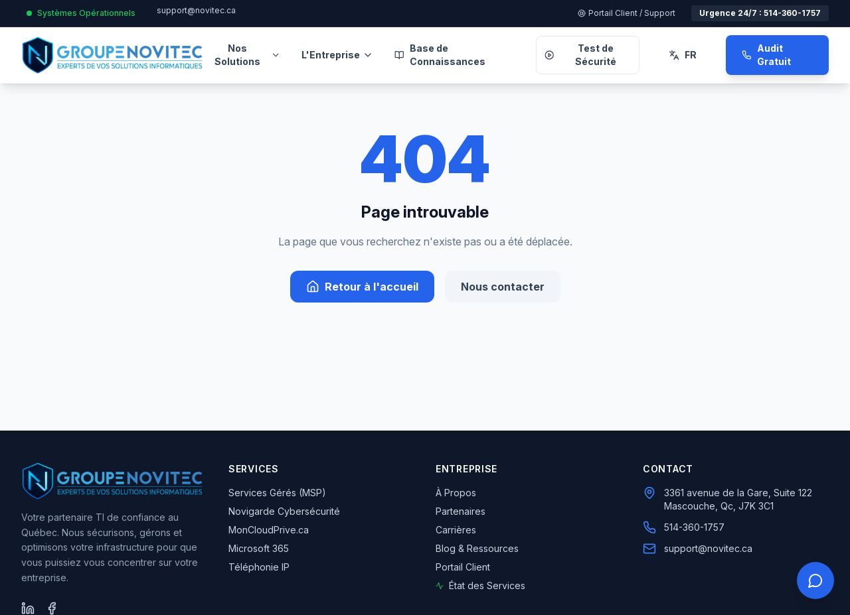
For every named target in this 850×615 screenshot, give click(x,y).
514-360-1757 (694, 527)
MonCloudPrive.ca (268, 529)
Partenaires (460, 511)
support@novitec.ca (196, 10)
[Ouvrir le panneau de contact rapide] (815, 580)
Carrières (456, 529)
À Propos (456, 492)
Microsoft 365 (258, 548)
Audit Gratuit (766, 54)
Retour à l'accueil (362, 286)
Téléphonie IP (259, 567)
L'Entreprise (337, 54)
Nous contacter (503, 286)
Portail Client (463, 567)
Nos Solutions (247, 54)
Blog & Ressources (477, 548)
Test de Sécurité (580, 54)
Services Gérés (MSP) (277, 492)
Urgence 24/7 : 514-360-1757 (760, 13)
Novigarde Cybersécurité (284, 511)
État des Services (480, 585)
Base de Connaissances (439, 54)
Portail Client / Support (626, 13)
